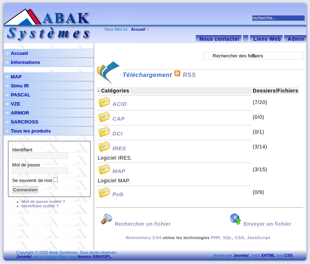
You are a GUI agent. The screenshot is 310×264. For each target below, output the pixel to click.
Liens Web (267, 39)
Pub (118, 194)
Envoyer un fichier (260, 224)
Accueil (138, 29)
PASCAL (20, 95)
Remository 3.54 (143, 237)
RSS (185, 75)
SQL (227, 237)
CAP (118, 119)
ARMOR (20, 113)
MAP (16, 76)
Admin (296, 39)
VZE (15, 104)
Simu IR (20, 85)
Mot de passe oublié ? (43, 201)
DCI (117, 133)
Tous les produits (31, 131)
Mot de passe (26, 165)
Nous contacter (219, 39)
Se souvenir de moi (32, 180)
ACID (119, 104)
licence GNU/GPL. (95, 256)
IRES (119, 148)
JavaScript (258, 237)
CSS (239, 237)
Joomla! (24, 256)
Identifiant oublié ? (40, 206)
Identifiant (22, 149)
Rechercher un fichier (135, 224)
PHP (215, 237)
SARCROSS (24, 122)
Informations (25, 62)
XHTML (268, 255)
